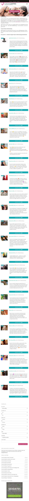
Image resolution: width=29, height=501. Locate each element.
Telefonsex (14, 1)
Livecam (10, 1)
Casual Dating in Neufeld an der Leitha (14, 459)
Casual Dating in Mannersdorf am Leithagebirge (14, 476)
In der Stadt (3, 439)
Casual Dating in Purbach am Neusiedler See (14, 474)
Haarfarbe (3, 435)
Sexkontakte (17, 21)
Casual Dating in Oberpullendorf (14, 469)
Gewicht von (3, 424)
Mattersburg (21, 38)
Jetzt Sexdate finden (23, 444)
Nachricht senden (18, 50)
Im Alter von (3, 410)
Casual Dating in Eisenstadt (14, 461)
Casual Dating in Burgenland (14, 466)
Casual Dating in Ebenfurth (14, 462)
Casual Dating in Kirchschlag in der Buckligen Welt (14, 467)
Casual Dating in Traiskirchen (14, 478)
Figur (2, 431)
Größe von (3, 417)
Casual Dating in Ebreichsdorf (14, 464)
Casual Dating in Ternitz (14, 471)
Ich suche (3, 406)
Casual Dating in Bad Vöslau (14, 473)
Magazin (18, 1)
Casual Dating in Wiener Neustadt (14, 457)
